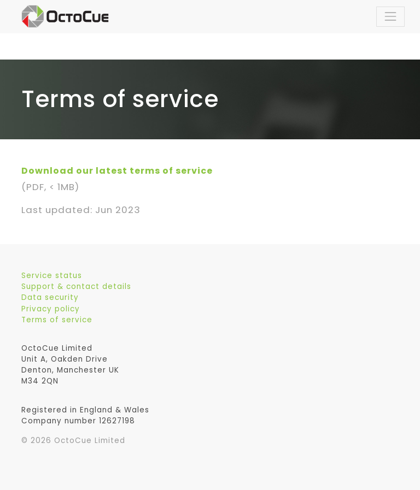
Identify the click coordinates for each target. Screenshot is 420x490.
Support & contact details (76, 286)
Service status (51, 275)
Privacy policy (50, 309)
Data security (50, 297)
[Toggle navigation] (390, 16)
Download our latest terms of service (117, 170)
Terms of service (56, 320)
